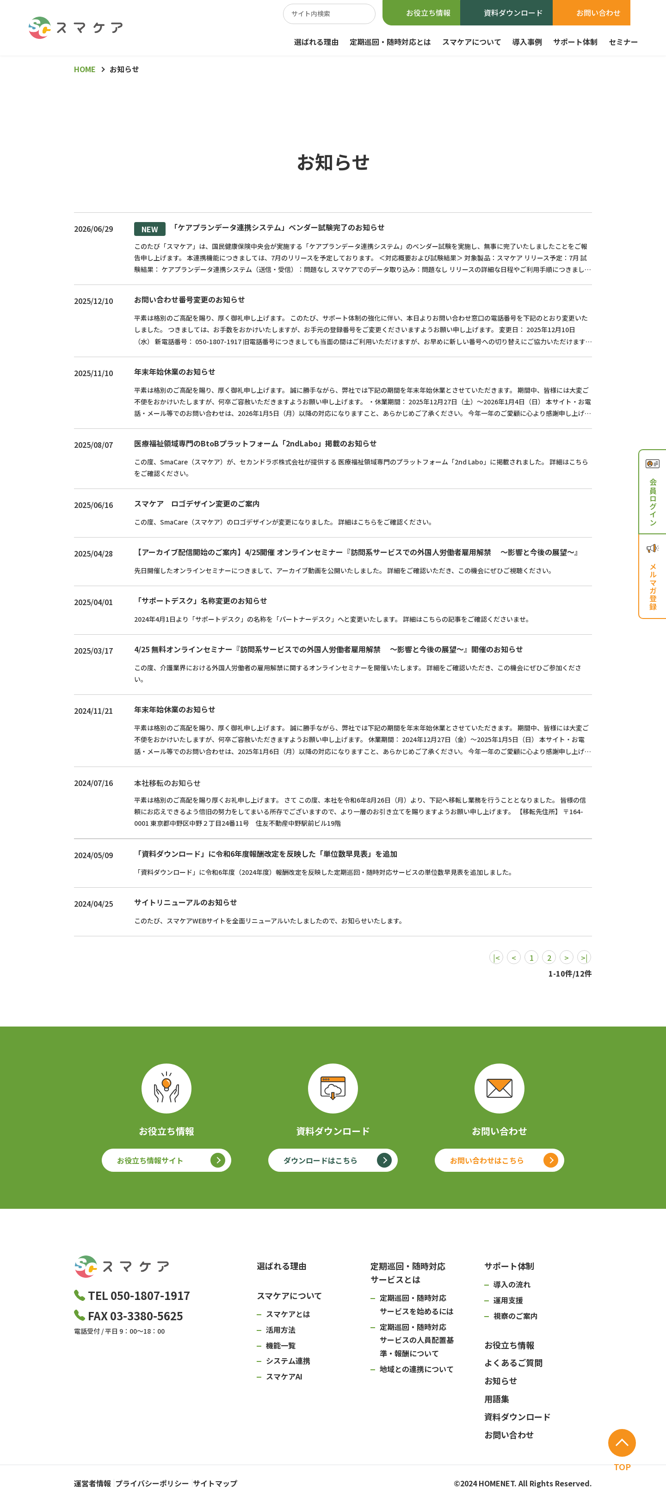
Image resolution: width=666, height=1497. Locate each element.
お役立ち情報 (428, 12)
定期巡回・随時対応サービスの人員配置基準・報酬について (417, 1340)
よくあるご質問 (513, 1362)
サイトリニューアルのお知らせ (185, 902)
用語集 (496, 1398)
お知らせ (501, 1380)
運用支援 (508, 1299)
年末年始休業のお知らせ (175, 371)
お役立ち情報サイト (150, 1160)
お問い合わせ (598, 12)
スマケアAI (284, 1376)
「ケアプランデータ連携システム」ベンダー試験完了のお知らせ (259, 229)
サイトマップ (238, 1480)
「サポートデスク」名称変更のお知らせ (200, 600)
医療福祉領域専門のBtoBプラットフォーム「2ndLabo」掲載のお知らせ (255, 443)
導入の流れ (511, 1284)
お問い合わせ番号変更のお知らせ (189, 299)
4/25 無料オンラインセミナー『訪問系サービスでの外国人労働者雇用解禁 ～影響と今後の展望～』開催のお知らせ (328, 649)
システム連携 (288, 1360)
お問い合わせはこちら (487, 1160)
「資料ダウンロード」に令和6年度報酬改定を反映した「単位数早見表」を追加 (265, 853)
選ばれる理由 (316, 41)
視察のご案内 (515, 1315)
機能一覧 (281, 1345)
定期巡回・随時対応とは (390, 41)
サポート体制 (575, 41)
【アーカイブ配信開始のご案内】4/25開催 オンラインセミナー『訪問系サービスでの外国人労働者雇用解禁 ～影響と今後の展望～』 (358, 552)
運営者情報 (92, 1480)
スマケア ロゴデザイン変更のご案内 (197, 503)
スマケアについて (471, 41)
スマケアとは (288, 1313)
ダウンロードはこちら (321, 1160)
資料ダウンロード (513, 12)
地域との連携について (417, 1368)
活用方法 (281, 1329)
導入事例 (527, 41)
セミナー (623, 41)
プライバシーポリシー (164, 1480)
